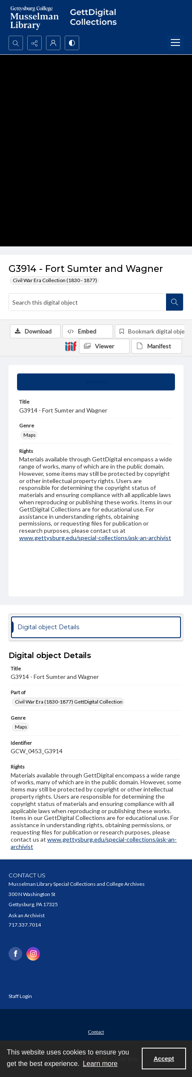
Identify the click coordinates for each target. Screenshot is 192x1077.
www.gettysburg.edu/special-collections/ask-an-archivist (95, 537)
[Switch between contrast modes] (72, 43)
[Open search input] (16, 43)
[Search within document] (174, 302)
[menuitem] (96, 1031)
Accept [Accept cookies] (164, 1058)
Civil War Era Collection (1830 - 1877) (55, 280)
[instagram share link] (33, 954)
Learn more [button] (100, 1063)
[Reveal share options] (34, 43)
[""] (96, 17)
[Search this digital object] (87, 302)
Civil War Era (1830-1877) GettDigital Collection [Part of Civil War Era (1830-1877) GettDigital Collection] (69, 701)
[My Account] (53, 43)
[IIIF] (70, 346)
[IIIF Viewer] (104, 346)
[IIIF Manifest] (156, 346)
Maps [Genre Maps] (29, 435)
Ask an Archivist (27, 915)
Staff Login (20, 996)
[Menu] (175, 43)
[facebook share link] (15, 954)
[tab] (96, 382)
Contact (96, 1032)
